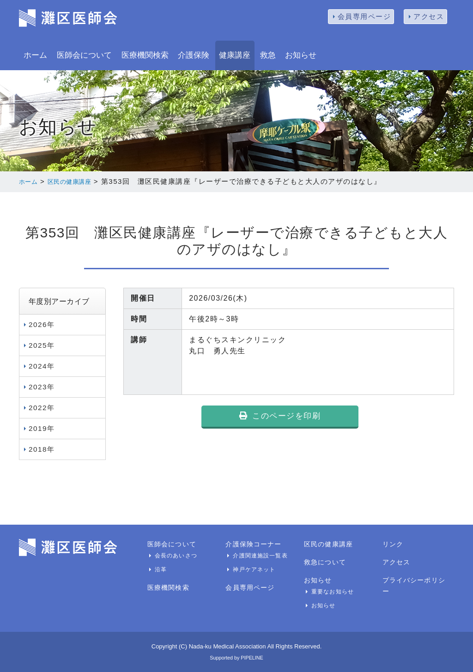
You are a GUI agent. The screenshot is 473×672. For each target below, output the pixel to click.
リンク (392, 543)
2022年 (42, 407)
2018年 (42, 449)
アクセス (428, 16)
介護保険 (193, 55)
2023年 (42, 386)
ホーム (35, 55)
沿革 (160, 569)
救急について (323, 561)
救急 (268, 55)
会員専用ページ (364, 16)
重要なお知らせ (331, 591)
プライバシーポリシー (415, 579)
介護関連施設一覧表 (258, 555)
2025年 (42, 345)
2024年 (42, 365)
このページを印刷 (280, 421)
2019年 (42, 428)
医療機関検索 (145, 55)
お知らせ (300, 55)
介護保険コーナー (251, 543)
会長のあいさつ (174, 555)
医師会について (84, 55)
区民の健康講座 (78, 181)
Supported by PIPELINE (236, 657)
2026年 (42, 324)
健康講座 (234, 55)
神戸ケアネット (252, 569)
